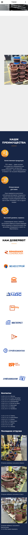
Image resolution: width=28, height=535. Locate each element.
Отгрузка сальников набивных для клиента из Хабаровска (15, 6)
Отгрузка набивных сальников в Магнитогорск (10, 526)
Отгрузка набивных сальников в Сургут (12, 494)
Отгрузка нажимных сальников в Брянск (12, 463)
